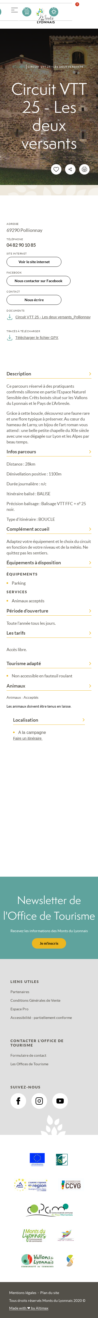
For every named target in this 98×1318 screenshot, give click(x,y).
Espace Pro (19, 1009)
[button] (14, 9)
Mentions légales (22, 1293)
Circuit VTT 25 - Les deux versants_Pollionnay (49, 317)
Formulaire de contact (28, 1055)
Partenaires (19, 992)
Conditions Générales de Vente (35, 1000)
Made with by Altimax (28, 1308)
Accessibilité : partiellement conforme (41, 1018)
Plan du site (49, 1293)
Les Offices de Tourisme (29, 1064)
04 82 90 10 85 (21, 245)
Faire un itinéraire (30, 738)
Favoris (80, 11)
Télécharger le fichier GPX (32, 338)
